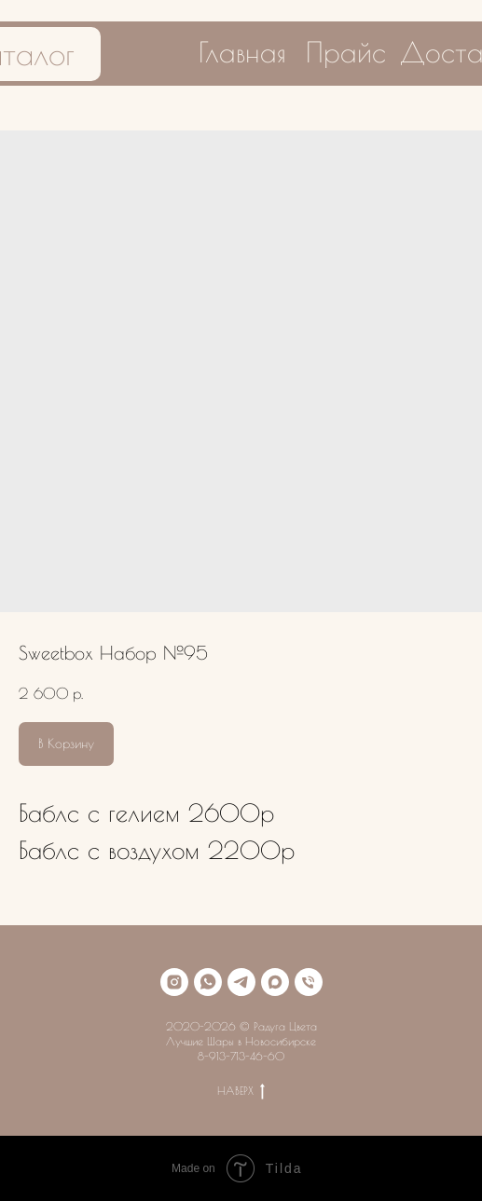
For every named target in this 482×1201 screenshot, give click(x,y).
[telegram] (241, 982)
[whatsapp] (208, 982)
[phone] (309, 982)
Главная (242, 51)
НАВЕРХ (241, 1091)
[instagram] (174, 982)
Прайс (346, 51)
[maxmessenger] (275, 982)
